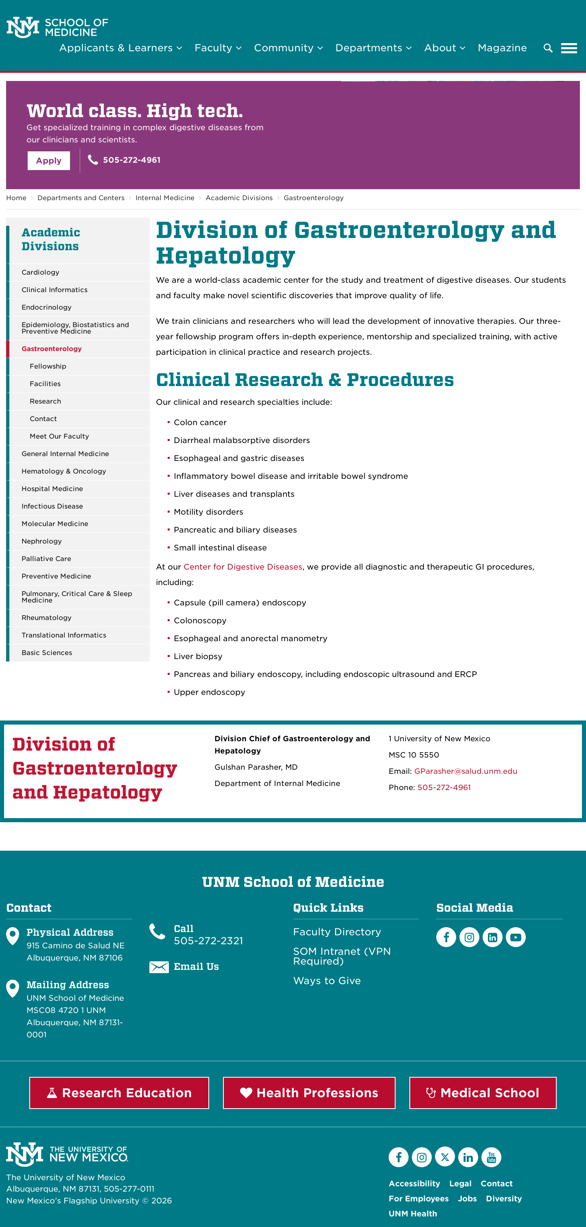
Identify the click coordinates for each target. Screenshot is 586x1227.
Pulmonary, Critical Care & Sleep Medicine (77, 597)
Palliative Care (46, 559)
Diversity (504, 1198)
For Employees (419, 1198)
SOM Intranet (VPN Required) (342, 956)
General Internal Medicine (65, 454)
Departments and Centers (81, 198)
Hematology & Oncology (64, 471)
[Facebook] (446, 937)
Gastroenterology (314, 198)
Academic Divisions (239, 198)
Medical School (483, 1092)
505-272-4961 (124, 160)
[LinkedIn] (493, 937)
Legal (460, 1183)
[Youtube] (516, 937)
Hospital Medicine (52, 489)
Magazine (502, 48)
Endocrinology (47, 307)
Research (45, 401)
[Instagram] (469, 937)
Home (16, 198)
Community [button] (288, 48)
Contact (43, 419)
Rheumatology (47, 618)
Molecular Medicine (55, 524)
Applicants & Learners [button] (120, 48)
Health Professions (309, 1092)
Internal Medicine (165, 198)
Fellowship (48, 366)
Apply (49, 161)
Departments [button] (373, 48)
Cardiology (40, 272)
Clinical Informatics (54, 290)
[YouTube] (491, 1157)
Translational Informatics (64, 635)
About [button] (445, 48)
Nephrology (42, 541)
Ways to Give (327, 981)
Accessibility (414, 1183)
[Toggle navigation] (569, 48)
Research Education (119, 1092)
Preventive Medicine (56, 576)
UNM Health (413, 1213)
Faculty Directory (337, 932)
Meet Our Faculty (59, 436)
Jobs (467, 1198)
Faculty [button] (218, 48)
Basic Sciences (47, 653)
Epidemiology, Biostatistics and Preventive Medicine (75, 328)
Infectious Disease (52, 506)
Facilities (45, 384)
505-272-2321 (208, 941)
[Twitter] (445, 1156)
